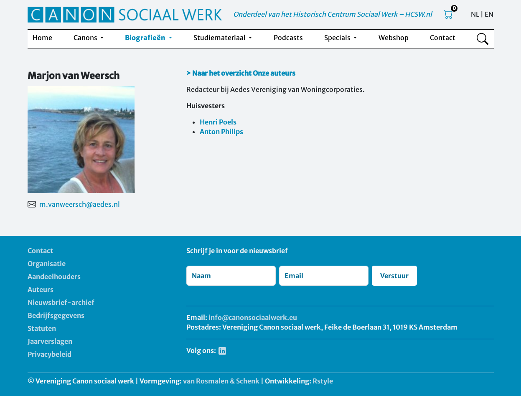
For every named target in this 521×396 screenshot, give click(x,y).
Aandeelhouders (54, 276)
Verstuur (394, 276)
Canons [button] (86, 37)
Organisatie (47, 263)
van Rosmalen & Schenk (221, 381)
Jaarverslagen (50, 341)
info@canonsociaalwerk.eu (252, 317)
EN (489, 14)
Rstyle (323, 381)
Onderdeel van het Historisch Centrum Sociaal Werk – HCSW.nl (332, 14)
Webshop (394, 37)
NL (475, 14)
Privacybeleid (49, 354)
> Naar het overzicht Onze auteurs (240, 73)
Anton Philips (221, 131)
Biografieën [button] (146, 37)
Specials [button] (338, 37)
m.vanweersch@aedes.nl (79, 204)
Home (42, 37)
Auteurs (40, 289)
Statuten (42, 328)
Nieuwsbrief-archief (61, 302)
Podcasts (288, 37)
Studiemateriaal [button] (220, 37)
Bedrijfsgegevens (56, 315)
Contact (442, 37)
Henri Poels (218, 122)
